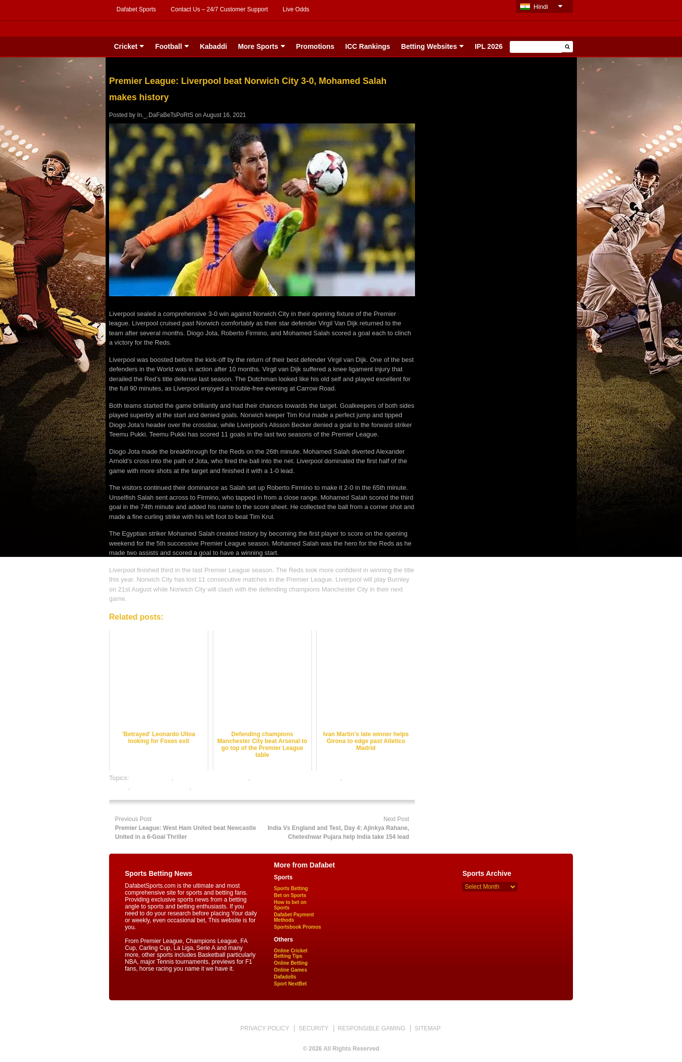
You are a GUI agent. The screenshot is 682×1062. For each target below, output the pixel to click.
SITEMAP (428, 1028)
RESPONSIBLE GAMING (372, 1028)
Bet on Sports (290, 895)
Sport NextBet (290, 983)
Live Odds (296, 9)
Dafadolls (285, 977)
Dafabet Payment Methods (294, 917)
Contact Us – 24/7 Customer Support (219, 9)
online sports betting (160, 787)
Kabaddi (213, 46)
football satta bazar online (211, 778)
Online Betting (290, 963)
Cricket (125, 46)
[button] (567, 46)
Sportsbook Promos (297, 927)
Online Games (290, 970)
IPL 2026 (489, 46)
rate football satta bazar (226, 787)
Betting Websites (429, 46)
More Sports (258, 46)
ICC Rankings (367, 46)
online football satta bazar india (296, 778)
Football (168, 46)
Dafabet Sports (136, 9)
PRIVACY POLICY (264, 1028)
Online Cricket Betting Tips (290, 953)
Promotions (315, 46)
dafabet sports (151, 778)
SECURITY (314, 1028)
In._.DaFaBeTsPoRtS (165, 115)
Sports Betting (291, 888)
